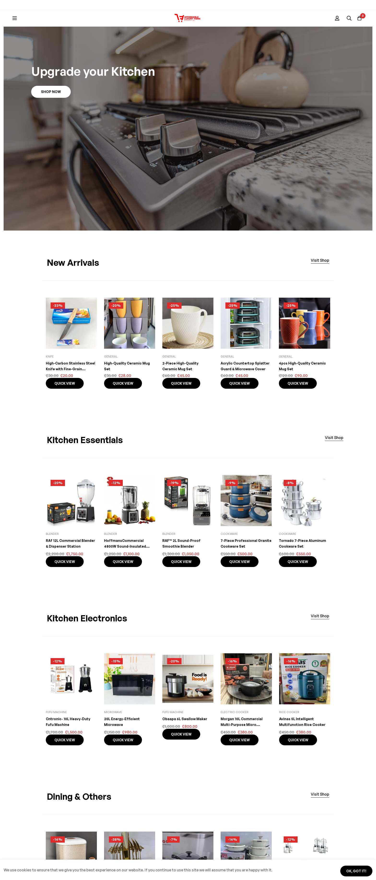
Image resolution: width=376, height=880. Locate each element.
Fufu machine (56, 729)
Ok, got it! (353, 870)
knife (50, 374)
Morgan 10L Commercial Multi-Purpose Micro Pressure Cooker (243, 742)
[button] (51, 109)
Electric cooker (234, 729)
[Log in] (346, 21)
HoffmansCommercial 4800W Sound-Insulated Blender (126, 563)
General (111, 374)
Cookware (229, 551)
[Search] (197, 21)
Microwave (113, 729)
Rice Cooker (289, 729)
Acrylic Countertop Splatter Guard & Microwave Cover (239, 386)
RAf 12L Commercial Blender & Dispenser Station (65, 563)
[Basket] (358, 21)
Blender (52, 551)
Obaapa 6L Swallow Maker (186, 736)
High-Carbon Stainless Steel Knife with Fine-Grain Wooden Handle (71, 386)
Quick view (64, 401)
